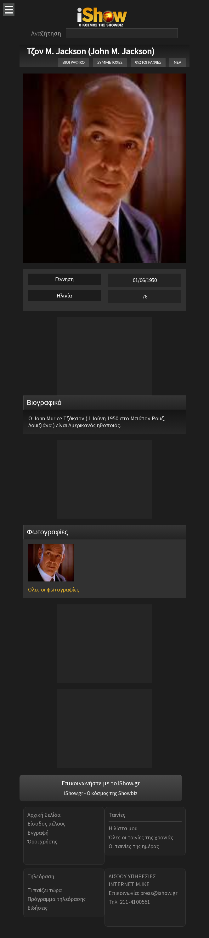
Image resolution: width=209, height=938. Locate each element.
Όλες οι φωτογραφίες (53, 589)
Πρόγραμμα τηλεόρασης (56, 899)
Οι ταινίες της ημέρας (134, 846)
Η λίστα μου (123, 828)
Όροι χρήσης (42, 841)
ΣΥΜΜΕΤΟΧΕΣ (109, 62)
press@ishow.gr (159, 893)
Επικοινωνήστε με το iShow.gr (101, 783)
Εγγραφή (37, 832)
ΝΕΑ (177, 62)
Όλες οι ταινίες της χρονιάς (141, 837)
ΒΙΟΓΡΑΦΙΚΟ (73, 62)
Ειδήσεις (37, 907)
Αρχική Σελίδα (43, 814)
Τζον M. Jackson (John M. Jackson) (90, 51)
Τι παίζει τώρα (44, 890)
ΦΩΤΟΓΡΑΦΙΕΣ (148, 62)
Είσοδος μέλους (46, 823)
